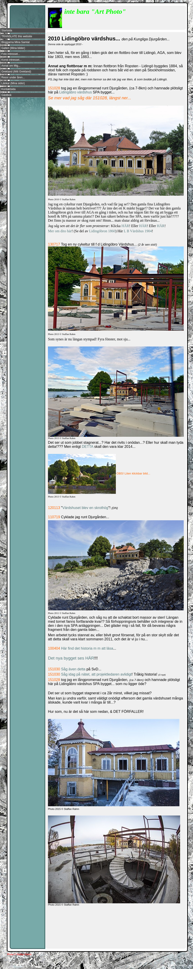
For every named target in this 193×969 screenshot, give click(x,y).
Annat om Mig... (10, 65)
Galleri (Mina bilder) (13, 48)
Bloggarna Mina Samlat (15, 42)
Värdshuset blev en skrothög (85, 508)
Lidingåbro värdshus (76, 92)
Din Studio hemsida (177, 965)
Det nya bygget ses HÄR (71, 658)
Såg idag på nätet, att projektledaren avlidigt (96, 674)
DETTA (88, 446)
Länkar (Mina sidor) (13, 83)
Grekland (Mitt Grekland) (16, 71)
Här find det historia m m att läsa (87, 648)
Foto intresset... (10, 54)
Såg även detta (73, 669)
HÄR (125, 226)
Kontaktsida (8, 89)
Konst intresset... (11, 59)
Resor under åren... (13, 77)
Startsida (6, 30)
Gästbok (6, 95)
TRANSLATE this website (16, 36)
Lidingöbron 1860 (102, 231)
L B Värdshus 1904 (138, 231)
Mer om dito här (59, 231)
